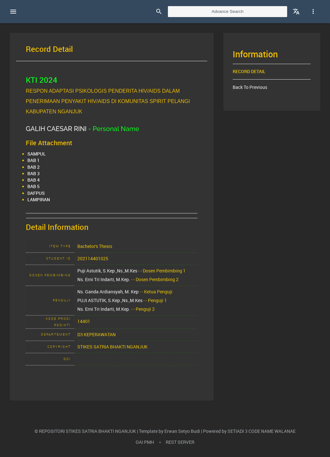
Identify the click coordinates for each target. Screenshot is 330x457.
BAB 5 (33, 192)
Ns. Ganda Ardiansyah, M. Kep (108, 297)
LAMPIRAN (38, 204)
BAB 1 (33, 165)
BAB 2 (33, 172)
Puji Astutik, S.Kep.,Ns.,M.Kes (107, 276)
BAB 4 (33, 185)
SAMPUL (36, 159)
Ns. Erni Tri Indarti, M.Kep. (103, 284)
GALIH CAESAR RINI (56, 134)
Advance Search (227, 11)
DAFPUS (36, 198)
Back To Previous (250, 87)
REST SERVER (180, 442)
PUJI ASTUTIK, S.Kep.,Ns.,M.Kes (109, 305)
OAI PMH (145, 442)
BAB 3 (33, 178)
